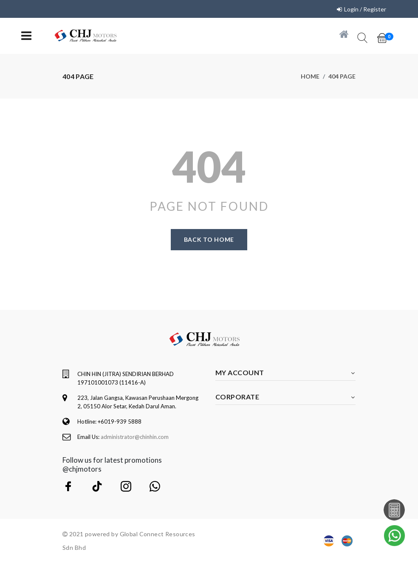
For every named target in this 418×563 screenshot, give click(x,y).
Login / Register (365, 9)
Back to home (209, 239)
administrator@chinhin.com (135, 436)
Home (310, 76)
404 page (342, 76)
